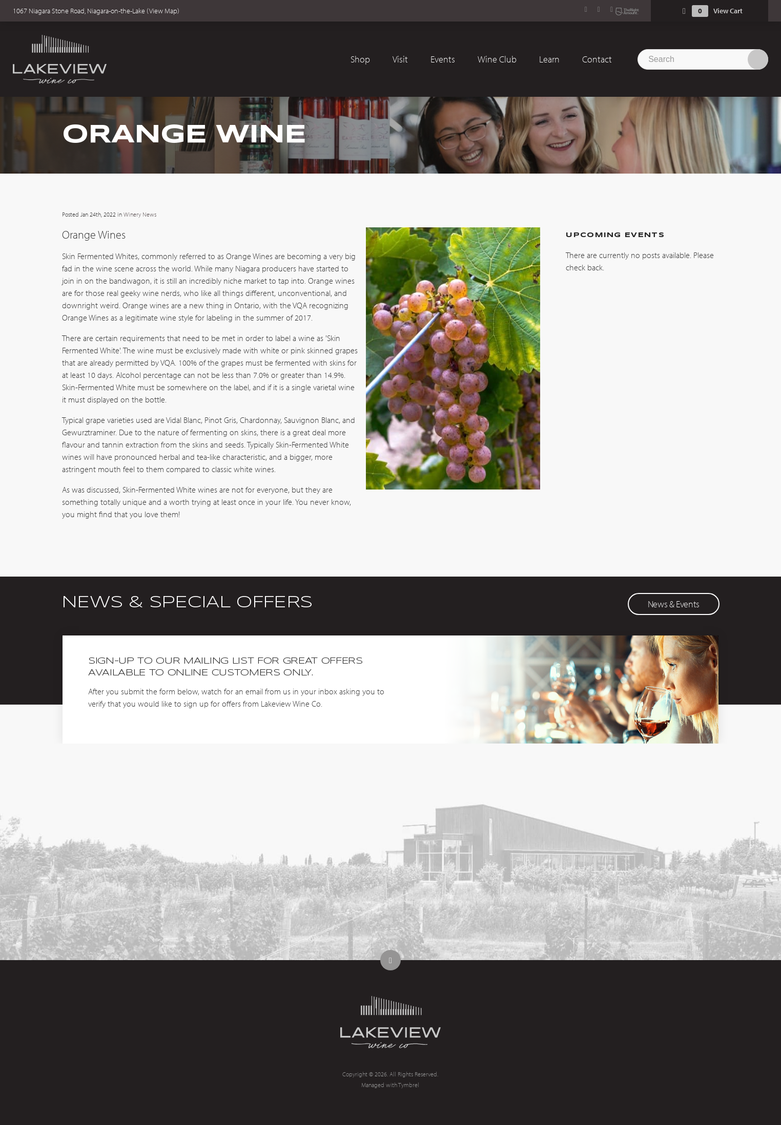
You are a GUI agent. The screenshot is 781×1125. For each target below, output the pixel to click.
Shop (360, 59)
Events (442, 59)
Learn (549, 59)
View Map (163, 10)
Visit (400, 59)
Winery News (140, 214)
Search (758, 59)
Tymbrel (408, 1085)
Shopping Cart (684, 11)
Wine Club (497, 59)
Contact (597, 59)
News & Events (674, 604)
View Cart (728, 10)
